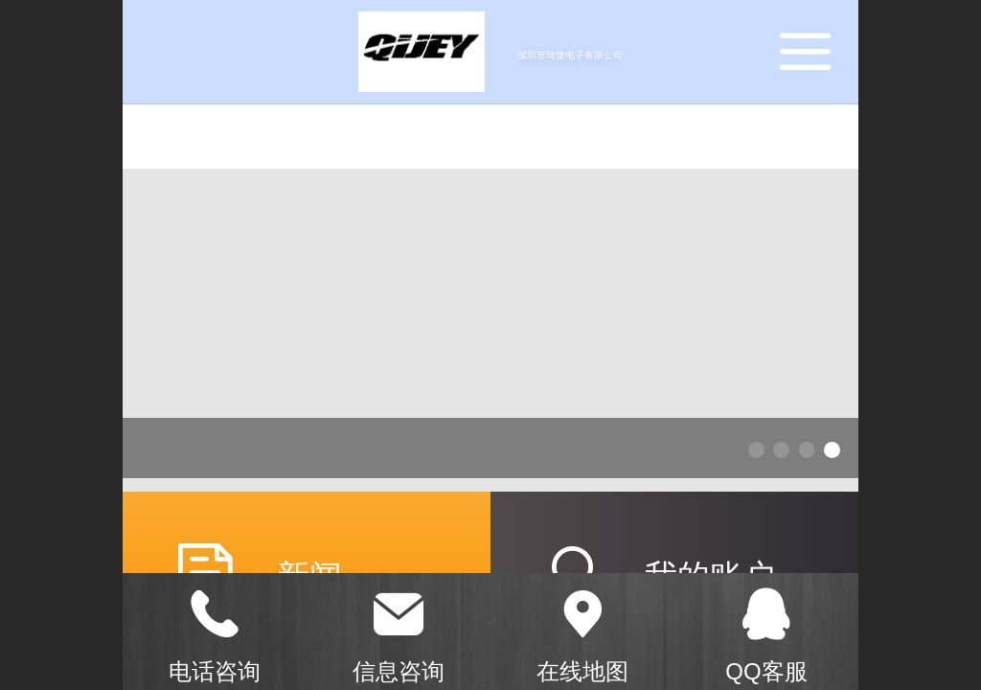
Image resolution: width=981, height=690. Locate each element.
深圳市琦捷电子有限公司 (570, 55)
